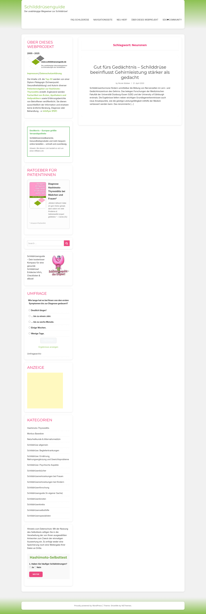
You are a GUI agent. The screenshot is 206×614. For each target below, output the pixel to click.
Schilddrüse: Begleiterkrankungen (43, 450)
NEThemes (126, 605)
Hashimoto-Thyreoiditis (38, 428)
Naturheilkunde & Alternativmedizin (44, 439)
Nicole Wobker (124, 83)
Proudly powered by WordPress (88, 605)
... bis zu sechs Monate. (42, 322)
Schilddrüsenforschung (38, 487)
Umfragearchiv (34, 353)
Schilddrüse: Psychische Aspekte (43, 465)
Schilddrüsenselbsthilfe (38, 510)
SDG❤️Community (172, 19)
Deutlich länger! (38, 310)
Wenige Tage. (37, 333)
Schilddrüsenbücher (36, 470)
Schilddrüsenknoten (36, 499)
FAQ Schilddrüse (80, 19)
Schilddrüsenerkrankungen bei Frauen (45, 476)
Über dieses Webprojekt (144, 19)
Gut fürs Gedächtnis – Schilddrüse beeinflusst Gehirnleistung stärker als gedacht (130, 72)
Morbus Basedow (35, 433)
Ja (31, 567)
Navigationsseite (102, 19)
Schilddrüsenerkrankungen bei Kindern (45, 482)
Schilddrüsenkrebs (36, 504)
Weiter (36, 574)
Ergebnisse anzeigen (48, 347)
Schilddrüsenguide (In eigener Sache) (45, 493)
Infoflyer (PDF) (50, 111)
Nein (37, 567)
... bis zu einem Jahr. (41, 316)
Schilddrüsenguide (44, 6)
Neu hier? (122, 19)
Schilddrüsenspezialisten (39, 516)
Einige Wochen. (38, 327)
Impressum (32, 73)
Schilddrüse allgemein (37, 445)
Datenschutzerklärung (51, 73)
